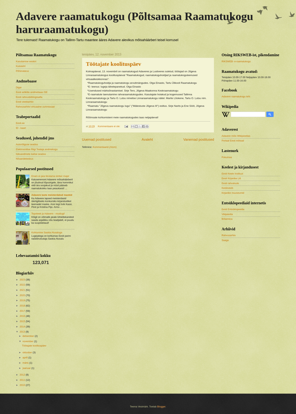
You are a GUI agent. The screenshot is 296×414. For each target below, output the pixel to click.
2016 (23, 316)
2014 (23, 326)
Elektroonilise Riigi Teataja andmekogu (37, 149)
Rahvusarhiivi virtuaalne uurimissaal (35, 106)
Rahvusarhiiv (229, 235)
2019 (23, 300)
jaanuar (26, 368)
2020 (23, 295)
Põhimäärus (22, 71)
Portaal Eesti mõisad (233, 140)
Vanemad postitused (198, 139)
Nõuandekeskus (24, 158)
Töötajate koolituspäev (113, 64)
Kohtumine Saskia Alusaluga (46, 232)
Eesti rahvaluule (230, 183)
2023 (23, 279)
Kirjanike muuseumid (233, 192)
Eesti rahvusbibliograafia (29, 97)
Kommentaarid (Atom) (104, 147)
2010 (23, 385)
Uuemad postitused (96, 139)
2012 (23, 374)
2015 (23, 321)
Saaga (225, 240)
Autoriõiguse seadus (27, 144)
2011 (23, 380)
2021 (23, 290)
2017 (23, 311)
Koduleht (20, 66)
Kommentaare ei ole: (109, 126)
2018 (23, 305)
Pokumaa (227, 157)
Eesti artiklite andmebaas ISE (32, 92)
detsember (28, 336)
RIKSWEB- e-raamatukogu (236, 61)
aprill (25, 357)
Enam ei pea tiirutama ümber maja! (50, 176)
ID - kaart (21, 128)
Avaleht (147, 139)
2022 (23, 284)
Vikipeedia (227, 214)
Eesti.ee (20, 123)
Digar (19, 87)
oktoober (27, 352)
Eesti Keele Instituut (232, 173)
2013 (23, 331)
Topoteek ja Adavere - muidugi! (48, 213)
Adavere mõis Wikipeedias (236, 135)
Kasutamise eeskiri (26, 61)
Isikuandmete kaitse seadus (31, 154)
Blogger (161, 406)
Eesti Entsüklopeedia (233, 209)
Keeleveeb (227, 188)
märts (25, 362)
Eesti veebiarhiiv (25, 101)
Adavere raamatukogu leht (236, 96)
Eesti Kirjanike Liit (231, 178)
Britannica (227, 218)
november (28, 341)
